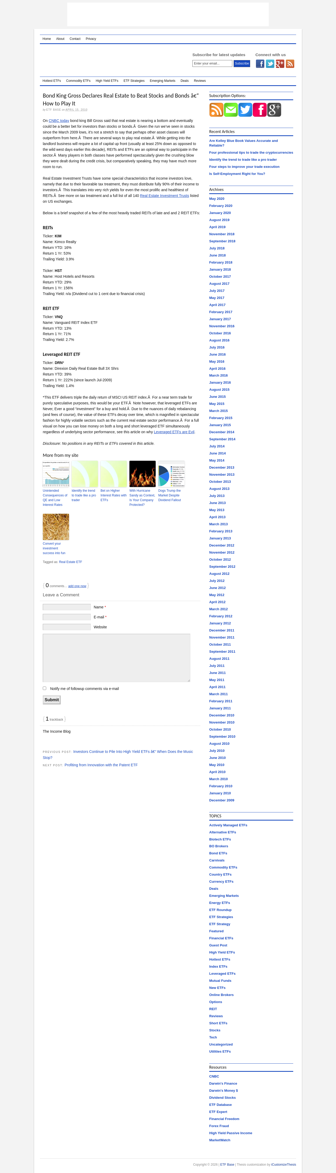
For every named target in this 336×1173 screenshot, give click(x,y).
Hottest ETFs (52, 81)
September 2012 (222, 567)
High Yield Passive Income (230, 1133)
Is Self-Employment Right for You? (237, 174)
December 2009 (221, 800)
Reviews (200, 81)
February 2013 (220, 531)
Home (47, 39)
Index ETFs (218, 966)
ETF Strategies (134, 81)
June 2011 (217, 673)
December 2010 (221, 715)
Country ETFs (220, 874)
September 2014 (222, 439)
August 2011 (219, 659)
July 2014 (217, 446)
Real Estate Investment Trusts (164, 196)
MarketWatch (219, 1140)
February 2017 (220, 312)
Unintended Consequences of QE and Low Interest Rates (55, 498)
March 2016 (218, 375)
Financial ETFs (221, 938)
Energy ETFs (219, 903)
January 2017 (220, 319)
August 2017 (219, 284)
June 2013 (217, 503)
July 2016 (217, 347)
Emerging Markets (162, 81)
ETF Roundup (220, 910)
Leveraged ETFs (222, 974)
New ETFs (217, 988)
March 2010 (218, 779)
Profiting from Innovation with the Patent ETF (101, 765)
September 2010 (222, 736)
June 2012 (217, 588)
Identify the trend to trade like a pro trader (84, 495)
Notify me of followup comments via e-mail (84, 689)
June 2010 (217, 758)
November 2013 (221, 474)
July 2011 (217, 666)
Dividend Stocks (222, 1098)
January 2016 (220, 382)
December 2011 (221, 630)
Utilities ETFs (220, 1051)
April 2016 (217, 369)
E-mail (100, 617)
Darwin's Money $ (223, 1090)
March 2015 (218, 411)
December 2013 (221, 467)
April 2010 (217, 772)
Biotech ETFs (220, 839)
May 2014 (216, 460)
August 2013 (219, 489)
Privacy (91, 39)
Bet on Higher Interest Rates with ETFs (114, 495)
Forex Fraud (219, 1126)
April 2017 (217, 305)
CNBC (214, 1076)
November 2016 (221, 326)
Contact (75, 39)
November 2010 (221, 722)
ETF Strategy (219, 924)
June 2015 (217, 397)
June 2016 (217, 354)
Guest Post (218, 945)
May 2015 (216, 404)
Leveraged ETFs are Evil (174, 432)
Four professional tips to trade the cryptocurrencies (251, 152)
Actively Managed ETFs (228, 825)
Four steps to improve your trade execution (244, 167)
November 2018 (221, 234)
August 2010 (219, 744)
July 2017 (217, 291)
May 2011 (216, 680)
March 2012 (218, 609)
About (60, 39)
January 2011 (220, 708)
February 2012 (220, 616)
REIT (213, 1009)
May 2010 (216, 765)
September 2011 (222, 652)
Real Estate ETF (70, 562)
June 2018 (217, 255)
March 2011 (218, 694)
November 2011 (221, 637)
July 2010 (217, 751)
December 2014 (221, 432)
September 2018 (222, 241)
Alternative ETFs (222, 832)
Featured (216, 931)
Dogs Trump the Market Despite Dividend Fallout (169, 495)
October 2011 (220, 644)
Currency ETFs (221, 881)
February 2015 (220, 418)
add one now (77, 586)
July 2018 (217, 248)
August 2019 (219, 220)
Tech (213, 1037)
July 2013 (217, 496)
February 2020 (220, 206)
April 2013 (217, 517)
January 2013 (220, 538)
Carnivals (217, 860)
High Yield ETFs (107, 81)
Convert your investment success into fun (54, 548)
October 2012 (220, 559)
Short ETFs (218, 1023)
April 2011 (217, 687)
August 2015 (219, 390)
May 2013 (216, 510)
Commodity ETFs (78, 81)
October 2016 (220, 333)
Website (100, 627)
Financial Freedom (224, 1119)
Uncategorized (221, 1044)
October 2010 (220, 729)
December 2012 (221, 545)
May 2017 (216, 298)
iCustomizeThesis (283, 1164)
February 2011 (220, 701)
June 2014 (217, 453)
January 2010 (220, 793)
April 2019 (217, 227)
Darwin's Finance (223, 1083)
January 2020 (220, 213)
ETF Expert (218, 1112)
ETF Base (109, 60)
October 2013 (220, 482)
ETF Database (220, 1105)
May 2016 (216, 361)
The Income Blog (57, 731)
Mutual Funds (220, 981)
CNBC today (59, 121)
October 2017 (220, 276)
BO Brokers (218, 846)
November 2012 (221, 552)
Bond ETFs (218, 853)
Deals (185, 81)
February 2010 (220, 786)
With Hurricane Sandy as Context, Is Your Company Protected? (142, 498)
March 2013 (218, 524)
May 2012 (216, 595)
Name (100, 607)
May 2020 (216, 199)
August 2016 (219, 340)
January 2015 (220, 425)
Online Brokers (221, 995)
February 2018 (220, 262)
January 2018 (220, 269)
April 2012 (217, 602)
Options (215, 1002)
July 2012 (217, 581)
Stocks (214, 1030)
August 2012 (219, 574)
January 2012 (220, 623)
